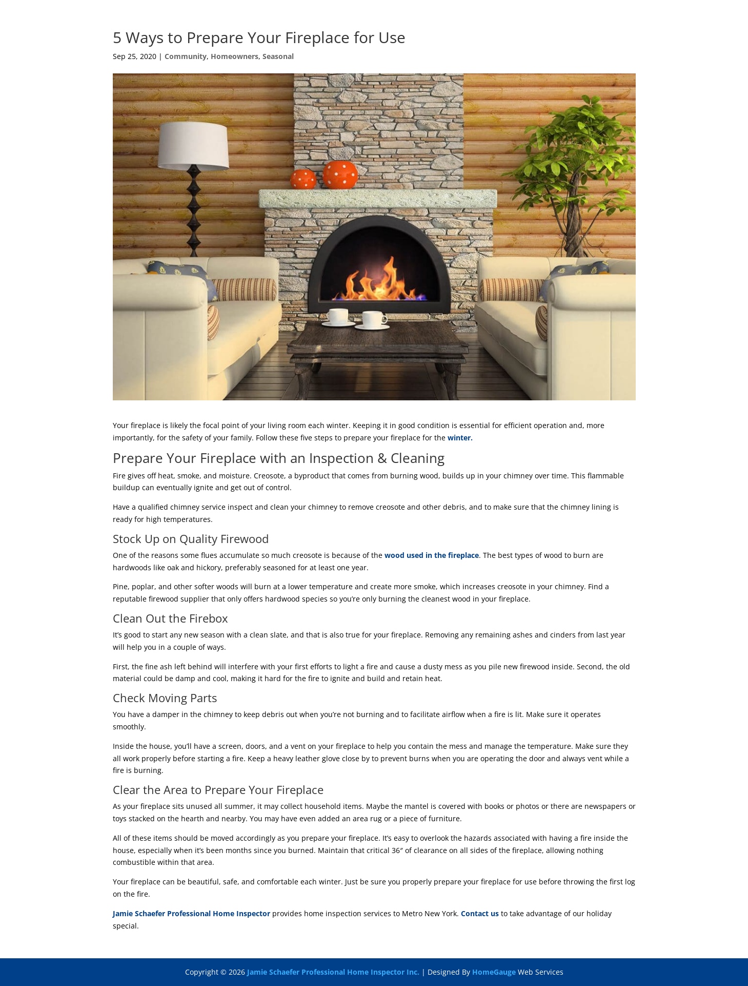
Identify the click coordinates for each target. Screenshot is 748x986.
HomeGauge (494, 972)
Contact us (480, 913)
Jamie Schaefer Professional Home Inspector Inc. (333, 972)
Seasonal (278, 56)
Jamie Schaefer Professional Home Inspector (191, 913)
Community (186, 56)
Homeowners (234, 56)
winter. (460, 437)
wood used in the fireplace (432, 555)
